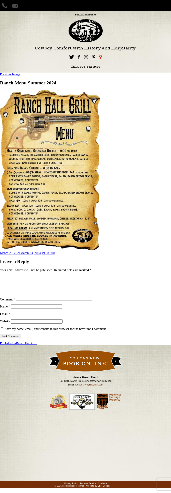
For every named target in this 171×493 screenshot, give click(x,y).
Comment (7, 304)
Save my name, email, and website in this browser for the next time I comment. (56, 333)
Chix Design (103, 490)
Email (5, 318)
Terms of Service (88, 488)
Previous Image (10, 74)
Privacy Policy (71, 488)
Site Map (102, 488)
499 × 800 (48, 253)
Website (5, 326)
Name (5, 311)
